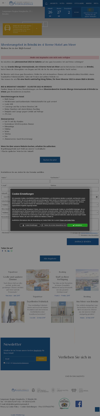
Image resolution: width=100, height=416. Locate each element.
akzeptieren (77, 225)
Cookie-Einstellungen (30, 225)
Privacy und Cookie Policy (67, 220)
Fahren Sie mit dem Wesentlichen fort (54, 225)
